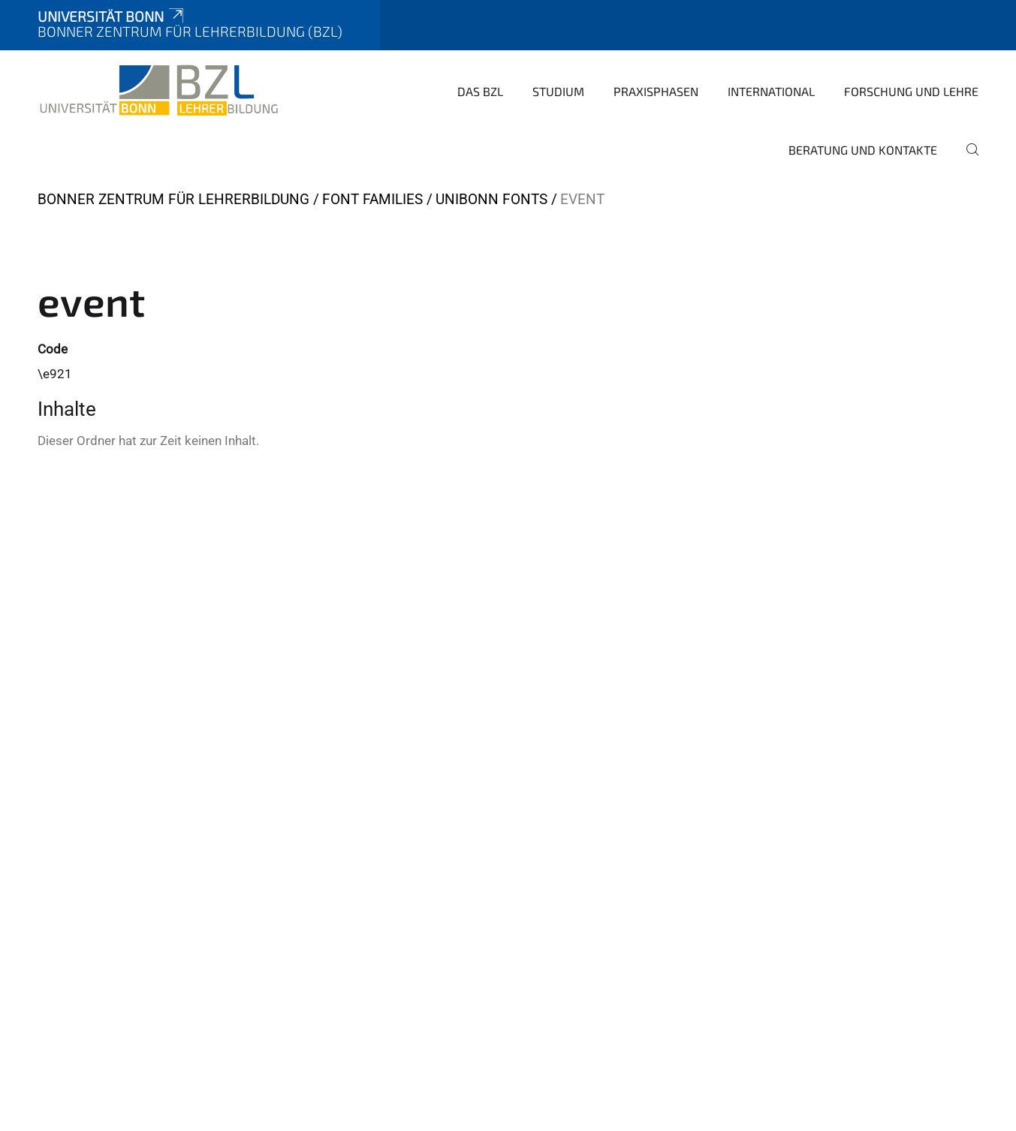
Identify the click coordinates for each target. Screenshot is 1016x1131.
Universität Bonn (112, 16)
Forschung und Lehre (911, 91)
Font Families (372, 199)
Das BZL (480, 91)
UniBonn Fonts (491, 199)
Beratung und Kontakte (862, 150)
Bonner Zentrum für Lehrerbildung (173, 199)
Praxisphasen (656, 91)
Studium (558, 91)
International (771, 91)
